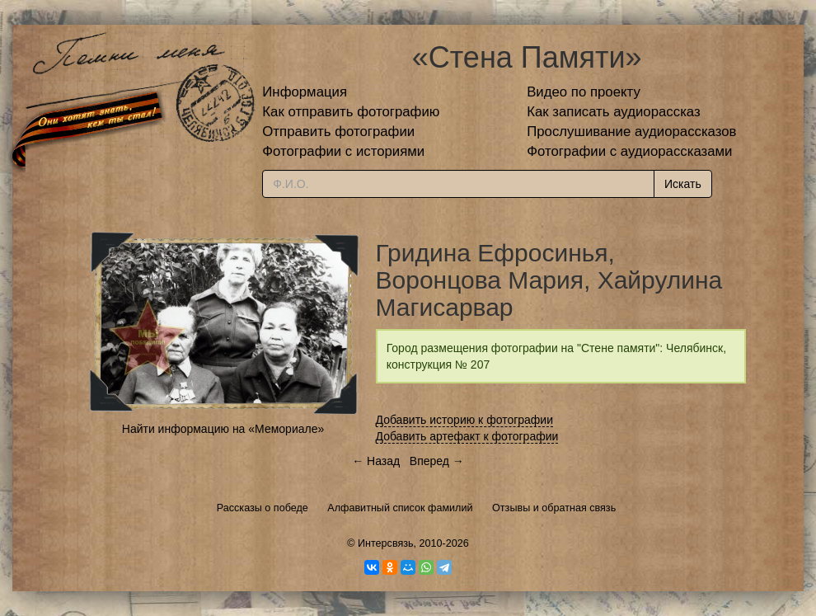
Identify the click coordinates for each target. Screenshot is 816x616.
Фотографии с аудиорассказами (629, 151)
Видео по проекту (583, 92)
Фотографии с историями (343, 151)
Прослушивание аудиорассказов (631, 131)
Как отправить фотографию (350, 112)
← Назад (376, 461)
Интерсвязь (386, 543)
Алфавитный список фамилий (399, 508)
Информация (304, 92)
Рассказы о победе (262, 508)
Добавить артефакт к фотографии (467, 436)
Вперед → (437, 461)
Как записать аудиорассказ (614, 112)
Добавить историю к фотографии (465, 419)
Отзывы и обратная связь (554, 508)
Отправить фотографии (338, 131)
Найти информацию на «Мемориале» (223, 428)
